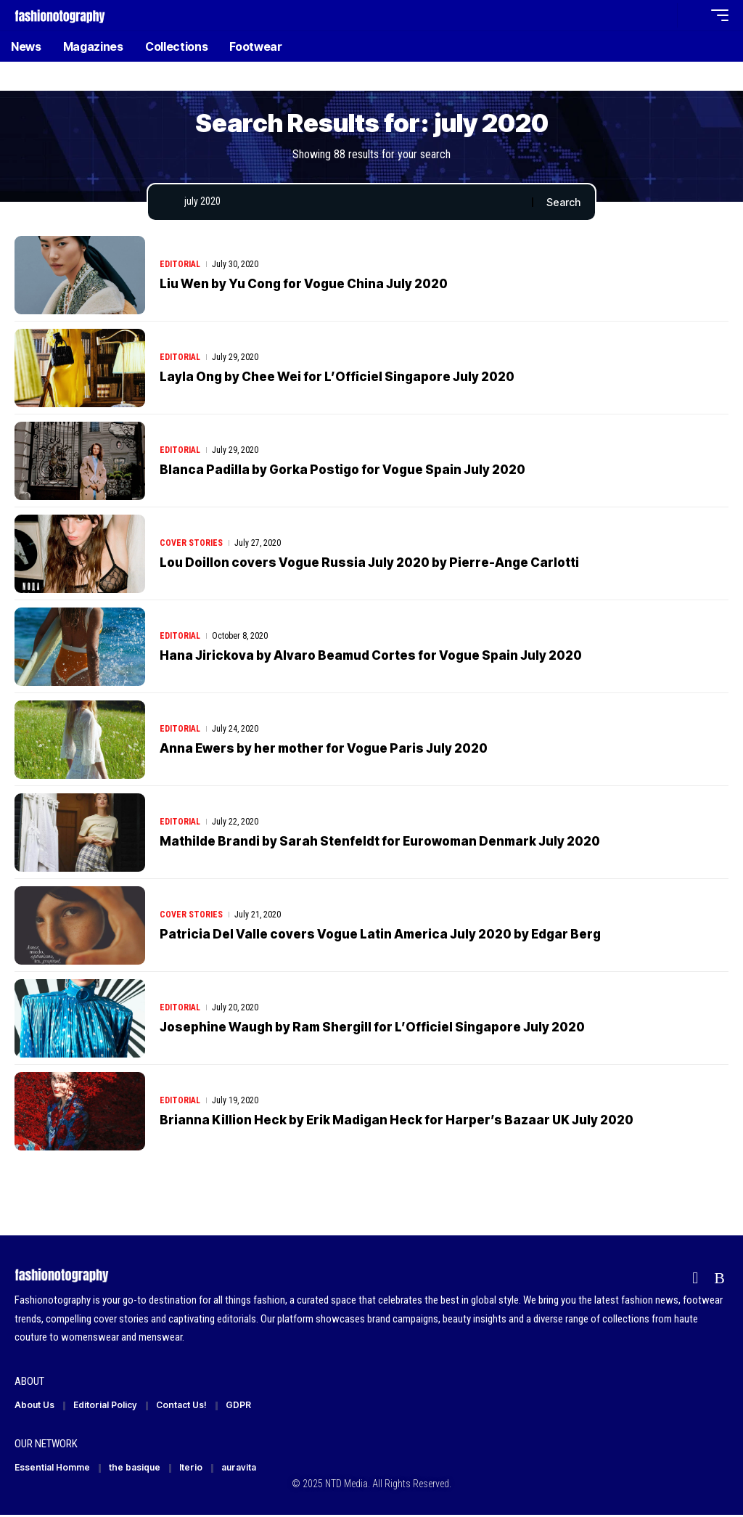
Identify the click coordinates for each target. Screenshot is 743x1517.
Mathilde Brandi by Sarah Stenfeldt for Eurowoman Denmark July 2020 (380, 841)
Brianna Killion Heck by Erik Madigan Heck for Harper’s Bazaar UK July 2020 (396, 1120)
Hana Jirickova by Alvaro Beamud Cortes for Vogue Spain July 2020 (371, 655)
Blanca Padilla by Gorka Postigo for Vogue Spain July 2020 (342, 469)
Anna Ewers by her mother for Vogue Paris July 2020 (324, 748)
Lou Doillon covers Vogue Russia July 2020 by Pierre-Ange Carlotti (369, 562)
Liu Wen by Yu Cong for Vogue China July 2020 (304, 284)
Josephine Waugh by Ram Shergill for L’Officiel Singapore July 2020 (372, 1027)
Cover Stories (191, 544)
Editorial (180, 265)
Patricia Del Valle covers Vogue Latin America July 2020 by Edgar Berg (380, 934)
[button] (662, 15)
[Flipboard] (695, 1278)
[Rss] (719, 1278)
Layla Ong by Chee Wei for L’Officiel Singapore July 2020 (337, 376)
